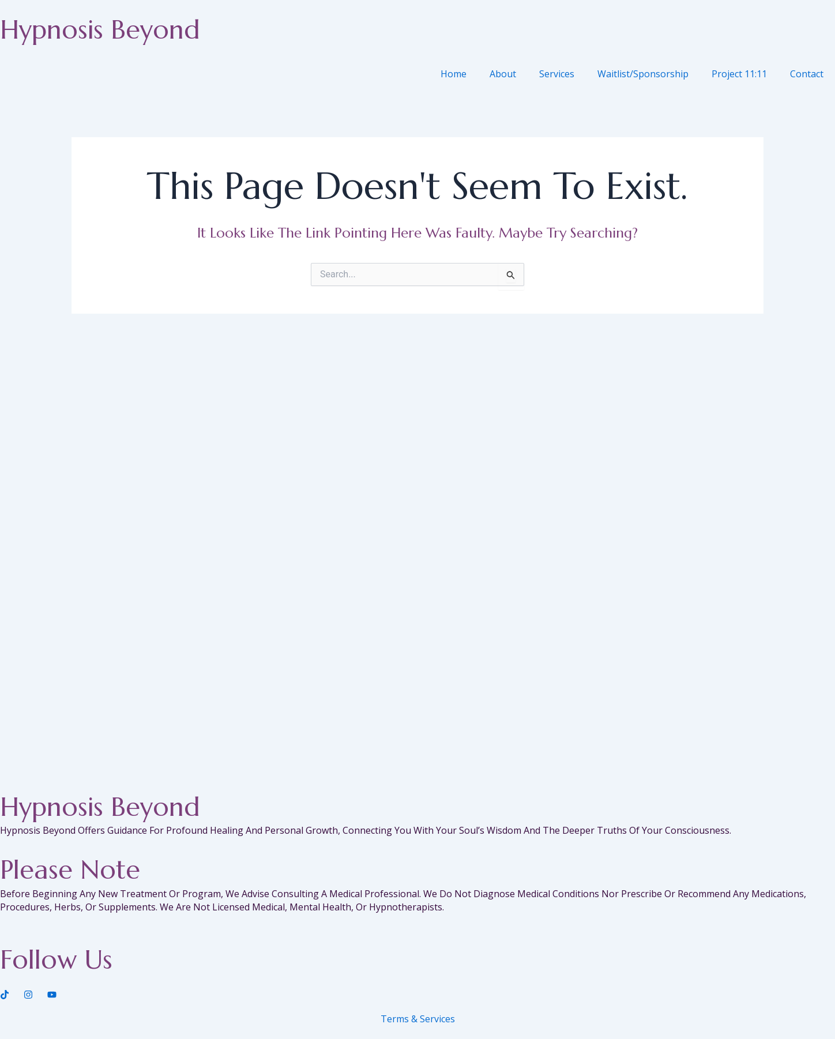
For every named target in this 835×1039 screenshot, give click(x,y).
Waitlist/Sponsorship (643, 73)
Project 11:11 (739, 73)
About (503, 73)
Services (556, 73)
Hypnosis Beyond (100, 29)
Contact (806, 73)
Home (454, 73)
